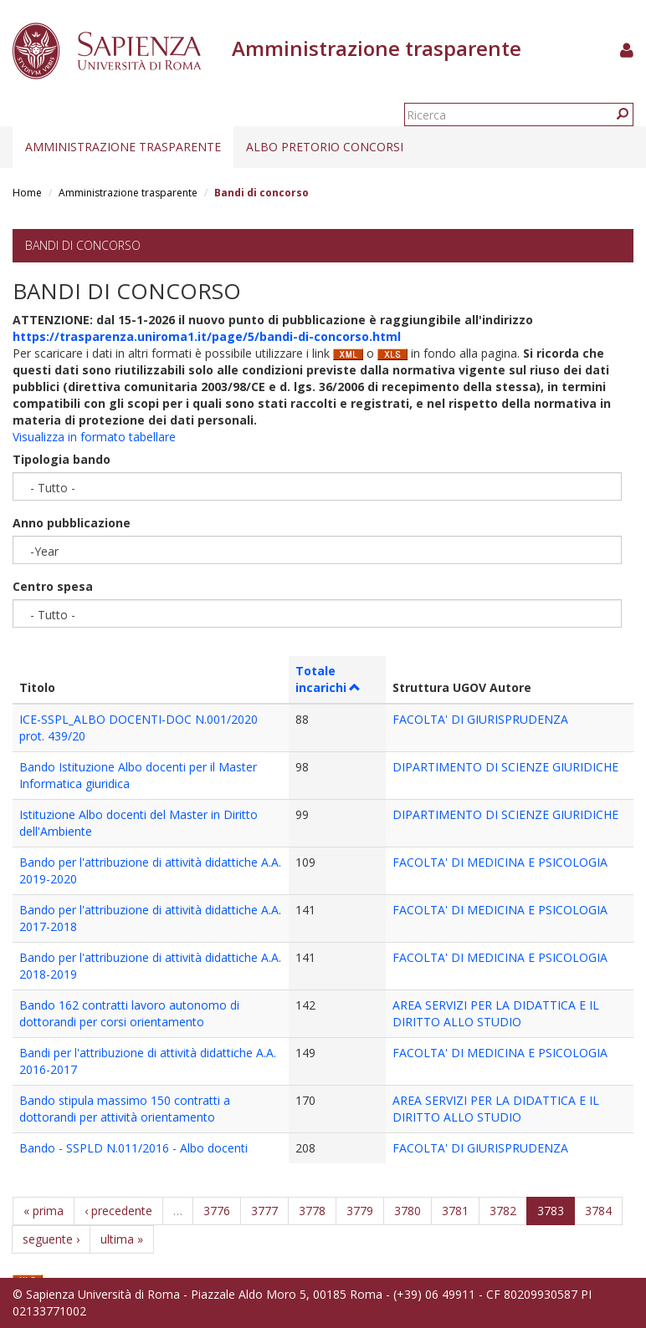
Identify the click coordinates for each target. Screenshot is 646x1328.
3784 (598, 1211)
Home (27, 193)
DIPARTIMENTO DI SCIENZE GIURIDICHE (505, 767)
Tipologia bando (61, 459)
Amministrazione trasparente (123, 147)
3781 (455, 1211)
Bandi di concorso (83, 245)
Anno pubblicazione (72, 523)
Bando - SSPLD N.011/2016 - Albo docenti (133, 1148)
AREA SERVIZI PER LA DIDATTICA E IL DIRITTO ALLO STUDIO (495, 1013)
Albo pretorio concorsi (324, 147)
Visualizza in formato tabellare (94, 437)
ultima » (121, 1239)
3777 (264, 1211)
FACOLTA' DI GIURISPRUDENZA (480, 719)
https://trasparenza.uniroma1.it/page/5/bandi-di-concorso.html (207, 336)
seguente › (51, 1239)
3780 (407, 1211)
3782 (503, 1211)
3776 (216, 1211)
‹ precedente (118, 1211)
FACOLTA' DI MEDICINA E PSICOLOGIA (500, 862)
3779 (359, 1211)
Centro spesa (53, 586)
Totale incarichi (328, 679)
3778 (312, 1211)
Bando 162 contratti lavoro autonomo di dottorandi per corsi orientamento (129, 1013)
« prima (43, 1211)
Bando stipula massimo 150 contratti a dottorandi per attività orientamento (124, 1108)
